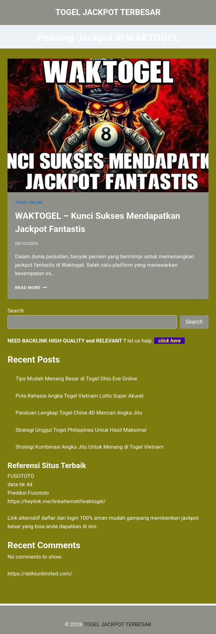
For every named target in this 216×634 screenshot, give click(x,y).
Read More (31, 287)
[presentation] (108, 125)
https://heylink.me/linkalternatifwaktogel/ (57, 501)
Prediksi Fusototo (28, 493)
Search (16, 310)
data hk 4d (20, 484)
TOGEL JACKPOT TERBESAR (117, 624)
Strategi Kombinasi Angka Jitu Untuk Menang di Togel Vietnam (90, 447)
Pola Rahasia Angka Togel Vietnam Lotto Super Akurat (80, 396)
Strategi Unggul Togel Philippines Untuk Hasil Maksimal (81, 430)
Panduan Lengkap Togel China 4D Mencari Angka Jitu (79, 413)
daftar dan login (60, 518)
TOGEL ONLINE (29, 202)
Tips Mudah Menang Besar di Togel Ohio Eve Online (76, 378)
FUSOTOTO (21, 476)
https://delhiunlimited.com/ (40, 573)
